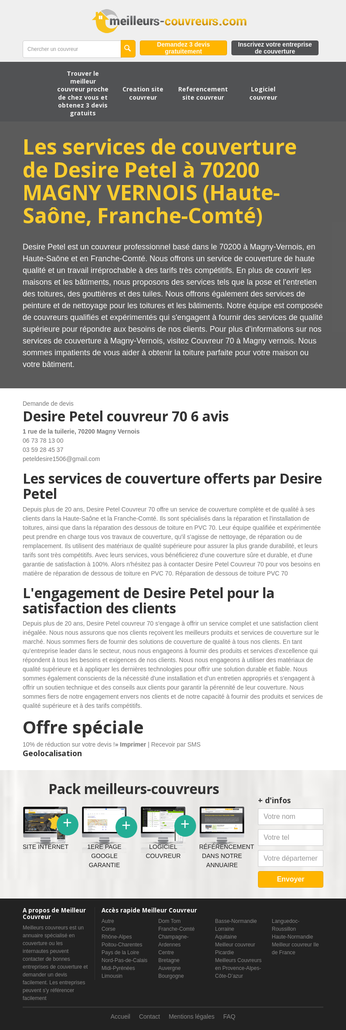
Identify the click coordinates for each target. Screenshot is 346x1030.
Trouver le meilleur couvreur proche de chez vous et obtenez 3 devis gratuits (83, 93)
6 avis (210, 416)
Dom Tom (169, 921)
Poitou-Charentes (122, 945)
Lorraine (224, 929)
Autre (108, 921)
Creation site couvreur (142, 93)
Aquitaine (226, 937)
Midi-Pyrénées (118, 968)
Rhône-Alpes (117, 937)
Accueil (120, 1016)
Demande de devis (48, 403)
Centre (166, 952)
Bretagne (169, 960)
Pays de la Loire (120, 952)
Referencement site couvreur (203, 93)
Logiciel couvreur (263, 93)
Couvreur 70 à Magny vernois (242, 341)
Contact (149, 1016)
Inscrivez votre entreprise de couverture (275, 48)
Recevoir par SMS (176, 744)
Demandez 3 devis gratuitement (183, 48)
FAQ (229, 1016)
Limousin (112, 976)
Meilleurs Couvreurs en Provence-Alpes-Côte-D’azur (238, 968)
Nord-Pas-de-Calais (124, 960)
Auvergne (169, 968)
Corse (108, 929)
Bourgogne (171, 976)
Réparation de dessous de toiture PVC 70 (231, 573)
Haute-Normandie (292, 937)
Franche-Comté (176, 929)
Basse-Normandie (236, 921)
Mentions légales (191, 1016)
